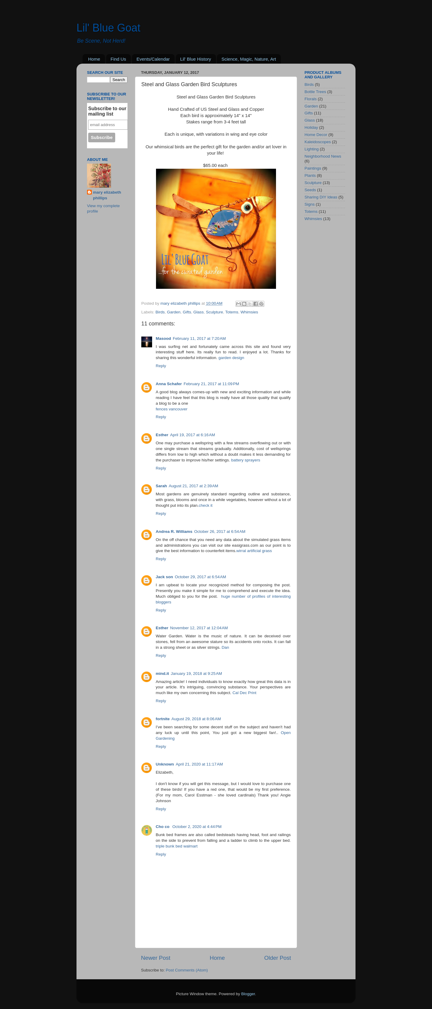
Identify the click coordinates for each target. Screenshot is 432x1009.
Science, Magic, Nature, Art (248, 59)
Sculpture (214, 312)
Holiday (311, 127)
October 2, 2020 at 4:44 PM (197, 826)
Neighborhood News (322, 156)
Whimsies (249, 312)
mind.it (162, 673)
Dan (225, 647)
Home (94, 59)
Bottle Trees (315, 91)
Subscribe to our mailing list (107, 111)
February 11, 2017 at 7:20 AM (199, 338)
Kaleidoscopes (317, 142)
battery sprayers (245, 460)
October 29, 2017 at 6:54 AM (200, 577)
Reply (161, 366)
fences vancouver (172, 409)
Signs (309, 204)
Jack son (164, 577)
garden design (231, 357)
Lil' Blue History (195, 59)
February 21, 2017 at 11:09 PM (211, 384)
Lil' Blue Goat (108, 28)
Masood (163, 338)
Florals (310, 99)
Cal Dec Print (244, 692)
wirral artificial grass (254, 550)
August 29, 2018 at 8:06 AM (196, 719)
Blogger (248, 994)
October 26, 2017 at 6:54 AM (219, 531)
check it (205, 505)
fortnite (163, 719)
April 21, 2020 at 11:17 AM (199, 764)
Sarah (161, 486)
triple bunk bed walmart (177, 846)
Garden (174, 312)
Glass (198, 312)
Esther (162, 435)
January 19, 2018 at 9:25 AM (196, 673)
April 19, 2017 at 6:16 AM (192, 435)
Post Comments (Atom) (187, 970)
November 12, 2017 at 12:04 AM (199, 628)
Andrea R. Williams (174, 531)
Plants (310, 175)
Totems (231, 312)
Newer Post (155, 958)
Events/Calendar (153, 59)
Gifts (187, 312)
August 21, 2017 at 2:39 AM (193, 486)
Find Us (118, 59)
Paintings (312, 168)
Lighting (311, 149)
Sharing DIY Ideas (320, 197)
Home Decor (315, 134)
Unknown (165, 764)
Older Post (277, 958)
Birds (160, 312)
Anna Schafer (169, 384)
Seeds (310, 190)
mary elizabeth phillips (107, 195)
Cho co (163, 826)
